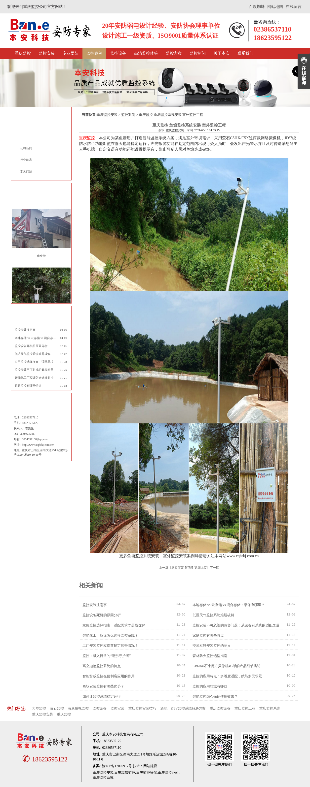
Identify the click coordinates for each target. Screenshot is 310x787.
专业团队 (70, 53)
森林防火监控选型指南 (210, 656)
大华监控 (39, 708)
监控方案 (174, 53)
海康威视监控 (78, 708)
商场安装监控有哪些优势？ (103, 686)
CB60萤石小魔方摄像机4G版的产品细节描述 (227, 666)
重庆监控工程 (244, 708)
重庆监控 (23, 53)
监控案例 (94, 53)
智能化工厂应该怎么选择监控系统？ (35, 377)
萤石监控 (57, 708)
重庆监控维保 (146, 773)
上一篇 (163, 567)
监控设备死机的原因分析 (31, 346)
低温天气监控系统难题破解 (32, 354)
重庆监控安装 (107, 115)
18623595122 (44, 759)
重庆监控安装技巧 (142, 708)
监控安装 (47, 53)
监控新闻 (198, 53)
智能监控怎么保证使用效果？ (215, 696)
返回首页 (177, 567)
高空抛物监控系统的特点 (101, 666)
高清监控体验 (146, 53)
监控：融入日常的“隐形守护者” (106, 656)
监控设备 (118, 53)
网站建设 (150, 766)
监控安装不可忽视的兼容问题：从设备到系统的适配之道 (35, 370)
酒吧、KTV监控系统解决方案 (183, 708)
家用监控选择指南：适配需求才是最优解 (35, 362)
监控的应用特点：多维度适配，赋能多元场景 (227, 676)
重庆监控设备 (220, 708)
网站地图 (275, 6)
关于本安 (222, 53)
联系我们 (245, 53)
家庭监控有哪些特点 (28, 385)
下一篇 (214, 567)
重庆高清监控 (124, 773)
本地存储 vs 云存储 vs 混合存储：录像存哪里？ (35, 338)
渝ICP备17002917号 (117, 766)
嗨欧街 (41, 256)
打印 (189, 567)
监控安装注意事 (25, 330)
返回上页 (201, 567)
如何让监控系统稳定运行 (101, 696)
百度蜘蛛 (257, 6)
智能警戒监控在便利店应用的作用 (108, 676)
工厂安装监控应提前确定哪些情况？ (110, 646)
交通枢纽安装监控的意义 (212, 646)
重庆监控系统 (269, 708)
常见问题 (26, 171)
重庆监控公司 (168, 773)
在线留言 (294, 6)
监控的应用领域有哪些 (210, 686)
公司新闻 (26, 148)
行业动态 (26, 160)
